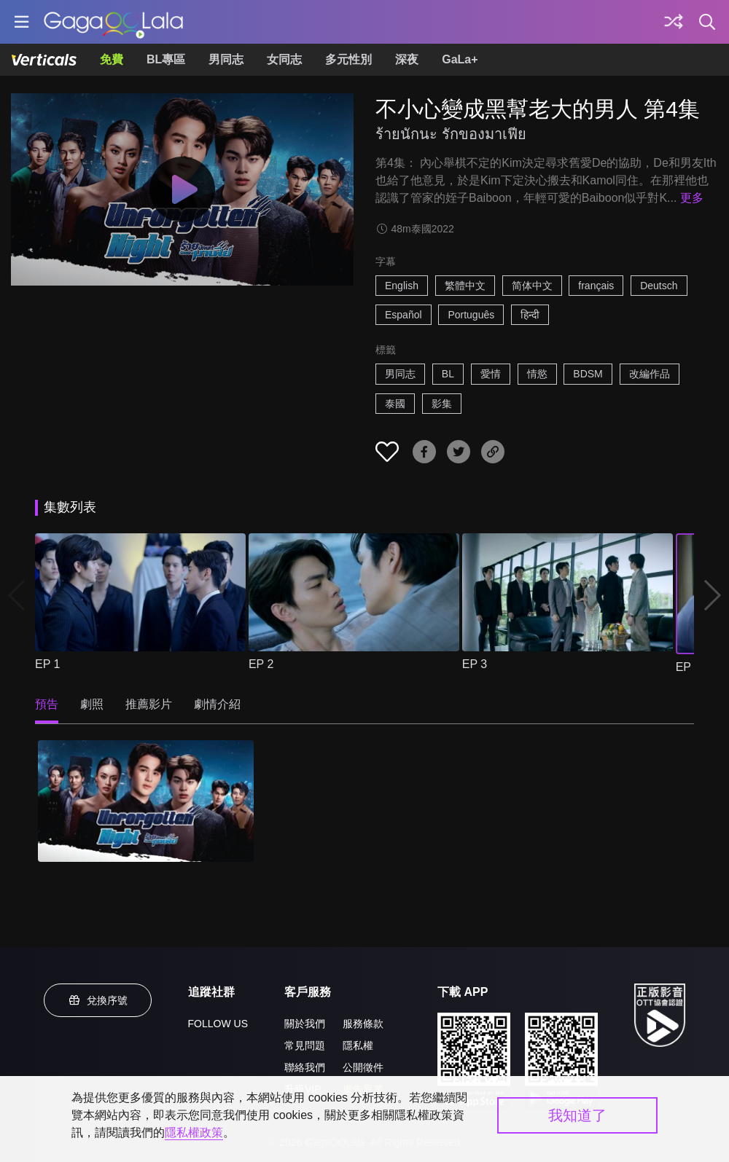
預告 (46, 704)
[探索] (673, 22)
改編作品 (649, 374)
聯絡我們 (304, 1067)
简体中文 (532, 285)
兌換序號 (98, 1000)
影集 (442, 403)
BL (448, 374)
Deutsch (658, 285)
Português (471, 315)
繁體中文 (465, 285)
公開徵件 (363, 1067)
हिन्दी (530, 315)
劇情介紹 (217, 704)
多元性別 (348, 59)
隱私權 (358, 1045)
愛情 (490, 374)
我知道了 (577, 1115)
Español (403, 315)
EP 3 (474, 664)
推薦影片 (148, 704)
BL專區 (166, 59)
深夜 (406, 59)
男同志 (225, 59)
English (401, 285)
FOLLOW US (218, 1023)
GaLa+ (459, 59)
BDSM (587, 374)
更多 (691, 198)
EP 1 (47, 664)
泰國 (395, 403)
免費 (111, 59)
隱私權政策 (194, 1132)
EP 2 (261, 664)
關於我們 (304, 1023)
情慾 (537, 374)
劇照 (92, 704)
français (596, 285)
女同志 (284, 59)
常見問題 (304, 1045)
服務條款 (363, 1023)
